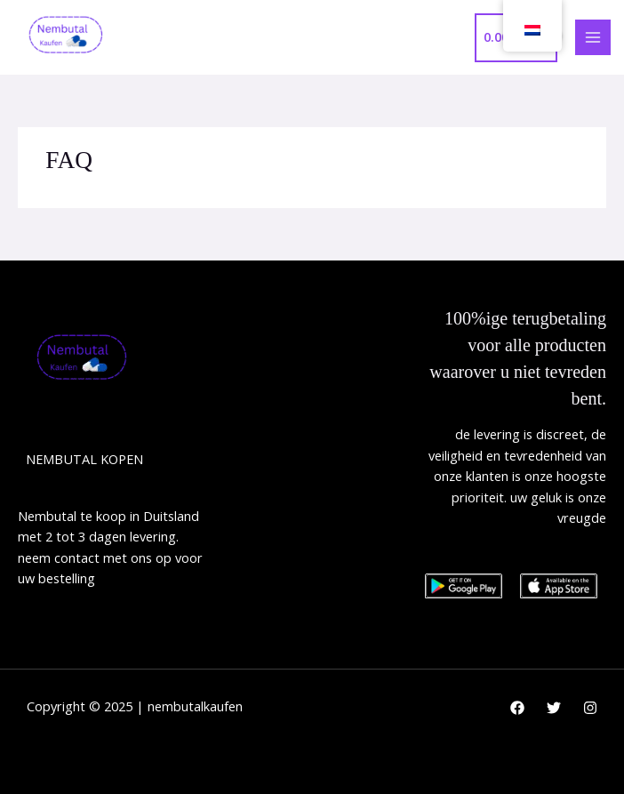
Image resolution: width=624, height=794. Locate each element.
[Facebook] (517, 708)
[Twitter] (554, 708)
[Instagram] (590, 708)
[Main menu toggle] (593, 37)
